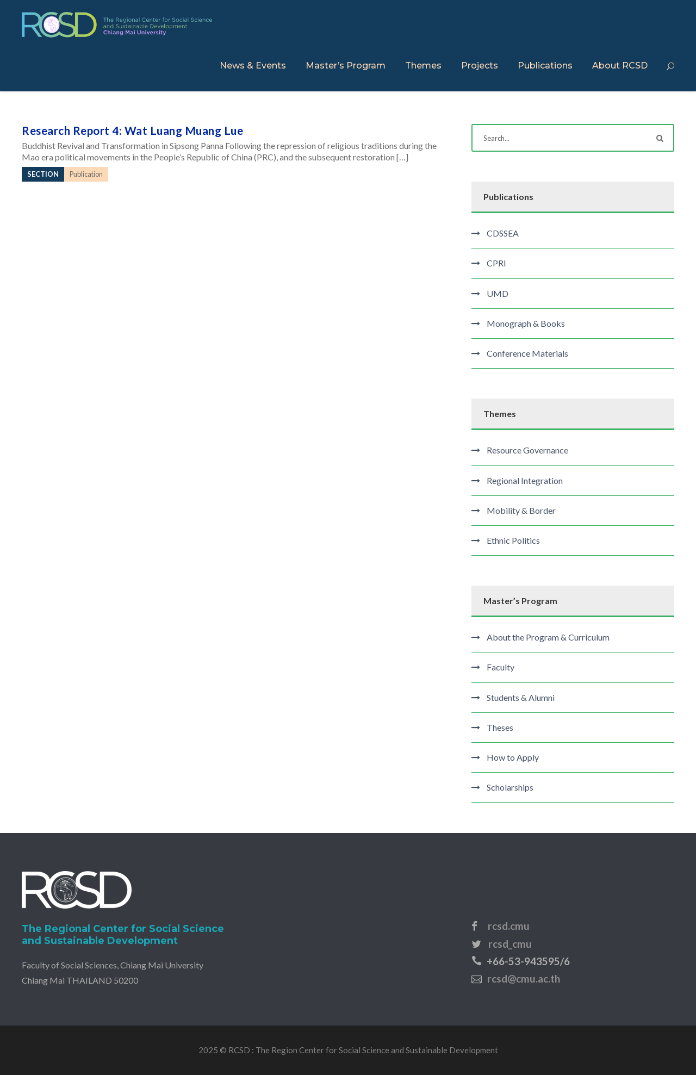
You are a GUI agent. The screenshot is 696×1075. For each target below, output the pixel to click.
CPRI (496, 263)
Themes (423, 65)
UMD (497, 293)
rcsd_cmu (510, 943)
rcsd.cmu (509, 925)
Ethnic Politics (513, 540)
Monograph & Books (526, 323)
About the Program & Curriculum (548, 637)
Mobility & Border (521, 510)
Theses (500, 727)
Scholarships (510, 787)
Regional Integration (525, 480)
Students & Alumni (521, 697)
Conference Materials (527, 353)
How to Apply (513, 757)
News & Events (253, 65)
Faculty (500, 667)
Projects (479, 65)
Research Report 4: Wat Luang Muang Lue (132, 130)
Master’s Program (346, 65)
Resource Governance (527, 450)
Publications (545, 65)
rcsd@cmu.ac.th (523, 978)
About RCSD (620, 65)
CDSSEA (503, 233)
